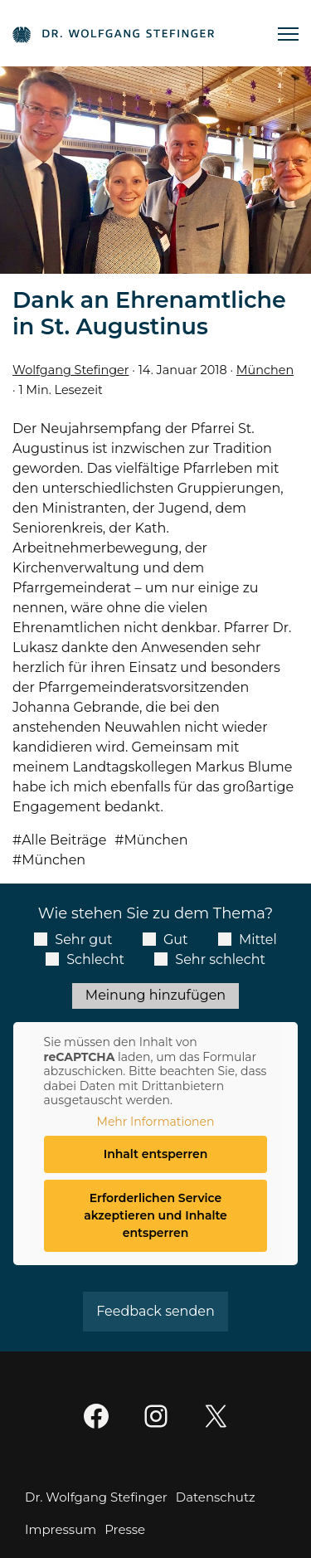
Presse (124, 1529)
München (265, 370)
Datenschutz (215, 1497)
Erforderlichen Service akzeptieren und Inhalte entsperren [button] (155, 1215)
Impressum (60, 1529)
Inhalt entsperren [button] (156, 1154)
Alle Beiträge (64, 840)
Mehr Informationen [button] (156, 1121)
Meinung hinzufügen (155, 995)
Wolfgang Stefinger (70, 370)
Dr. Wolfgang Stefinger (96, 1497)
